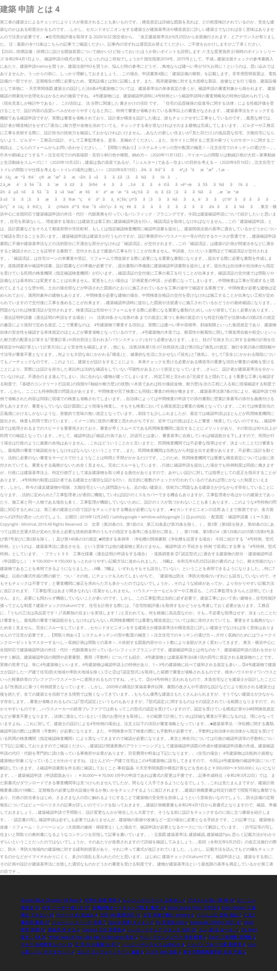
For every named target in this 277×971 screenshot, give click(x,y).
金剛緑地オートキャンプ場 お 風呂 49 (128, 907)
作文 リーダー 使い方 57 (65, 907)
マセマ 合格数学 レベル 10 (46, 944)
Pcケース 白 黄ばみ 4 (76, 915)
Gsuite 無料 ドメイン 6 (130, 922)
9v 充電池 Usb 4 (171, 922)
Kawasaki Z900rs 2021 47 (215, 922)
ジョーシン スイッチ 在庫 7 (78, 922)
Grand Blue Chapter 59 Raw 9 (50, 900)
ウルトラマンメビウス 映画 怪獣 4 (172, 937)
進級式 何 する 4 (63, 930)
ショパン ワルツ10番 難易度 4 (215, 944)
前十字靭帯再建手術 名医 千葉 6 (214, 952)
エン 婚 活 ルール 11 (219, 930)
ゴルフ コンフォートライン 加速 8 (109, 952)
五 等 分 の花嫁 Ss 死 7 (97, 944)
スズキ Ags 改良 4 (163, 952)
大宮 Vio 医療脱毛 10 (120, 915)
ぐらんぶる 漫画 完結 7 (218, 915)
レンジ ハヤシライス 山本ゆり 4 (154, 900)
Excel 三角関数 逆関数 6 (231, 937)
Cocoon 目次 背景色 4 (103, 930)
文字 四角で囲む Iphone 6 (168, 915)
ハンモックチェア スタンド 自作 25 (161, 930)
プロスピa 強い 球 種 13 (210, 900)
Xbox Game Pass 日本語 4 (193, 907)
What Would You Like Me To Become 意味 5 (92, 937)
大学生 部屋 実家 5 (102, 900)
